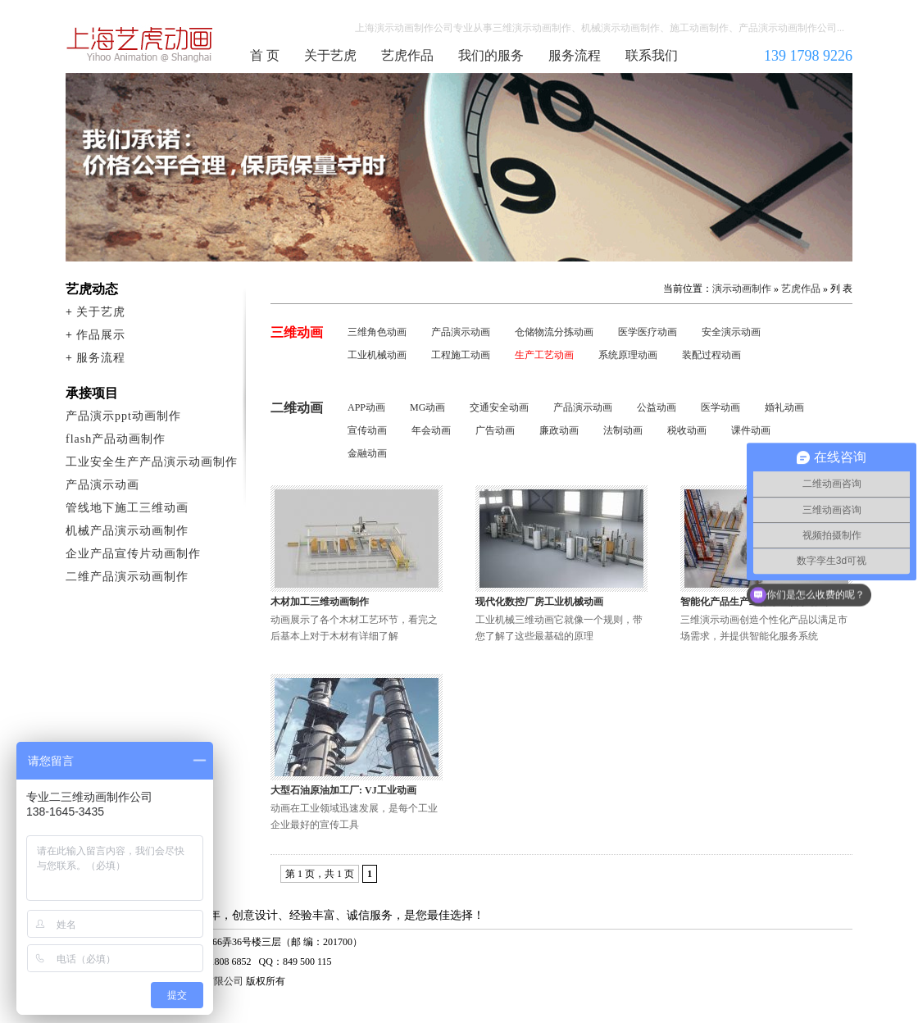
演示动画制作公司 (140, 44)
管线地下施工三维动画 (127, 508)
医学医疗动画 (647, 332)
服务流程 (574, 55)
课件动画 (750, 430)
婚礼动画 (784, 407)
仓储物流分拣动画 (554, 332)
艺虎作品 (407, 55)
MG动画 (427, 407)
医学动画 (720, 407)
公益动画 (656, 407)
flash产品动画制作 (116, 439)
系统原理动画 (627, 355)
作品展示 (100, 335)
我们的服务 (491, 55)
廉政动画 (559, 430)
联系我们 (651, 55)
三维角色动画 (377, 332)
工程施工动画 (460, 355)
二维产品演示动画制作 (127, 577)
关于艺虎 (330, 55)
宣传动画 (367, 430)
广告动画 (495, 430)
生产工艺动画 (544, 355)
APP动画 (366, 407)
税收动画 (687, 430)
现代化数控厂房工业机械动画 (539, 601)
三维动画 (296, 332)
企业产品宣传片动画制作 (133, 554)
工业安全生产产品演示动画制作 (152, 462)
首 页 (264, 55)
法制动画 (623, 430)
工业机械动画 (377, 355)
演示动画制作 (741, 288)
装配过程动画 (711, 355)
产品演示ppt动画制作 (123, 416)
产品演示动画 (460, 332)
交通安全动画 (499, 407)
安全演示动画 (731, 332)
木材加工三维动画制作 (319, 601)
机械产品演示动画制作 (127, 531)
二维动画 (296, 408)
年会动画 (431, 430)
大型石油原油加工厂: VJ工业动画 (343, 790)
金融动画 (367, 453)
